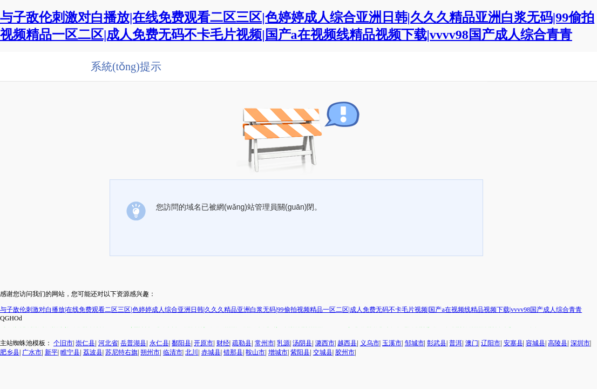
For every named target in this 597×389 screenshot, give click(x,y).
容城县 (535, 343)
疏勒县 (242, 343)
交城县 (323, 352)
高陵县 (557, 343)
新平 (51, 352)
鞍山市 (255, 352)
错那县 (233, 352)
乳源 (283, 343)
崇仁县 (85, 343)
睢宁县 (70, 352)
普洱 (455, 343)
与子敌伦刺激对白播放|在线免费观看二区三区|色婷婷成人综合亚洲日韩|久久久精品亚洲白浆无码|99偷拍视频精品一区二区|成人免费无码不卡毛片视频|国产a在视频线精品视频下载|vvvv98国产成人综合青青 (291, 309)
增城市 (278, 352)
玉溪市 (392, 343)
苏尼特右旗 (121, 352)
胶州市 (345, 352)
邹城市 (414, 343)
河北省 (108, 343)
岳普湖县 (133, 343)
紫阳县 (300, 352)
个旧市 (63, 343)
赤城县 (211, 352)
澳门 (471, 343)
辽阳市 (490, 343)
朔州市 (150, 352)
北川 (191, 352)
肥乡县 (9, 352)
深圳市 (580, 343)
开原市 (203, 343)
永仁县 (159, 343)
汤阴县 (302, 343)
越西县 (347, 343)
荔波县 (93, 352)
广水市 (32, 352)
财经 (222, 343)
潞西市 (325, 343)
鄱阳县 (181, 343)
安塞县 (513, 343)
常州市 (264, 343)
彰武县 (436, 343)
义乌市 (369, 343)
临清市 (172, 352)
